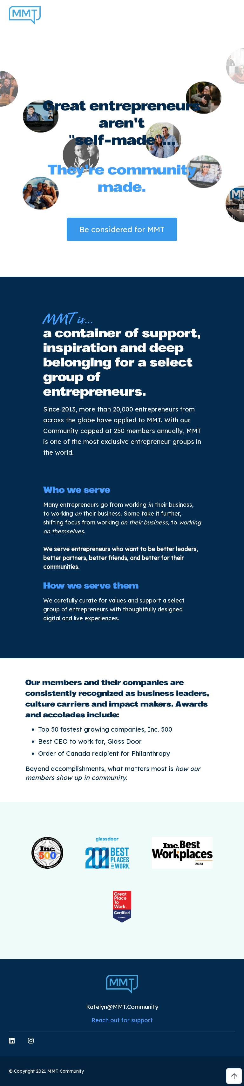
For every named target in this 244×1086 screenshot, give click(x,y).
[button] (233, 15)
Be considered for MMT (122, 229)
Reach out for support (122, 1020)
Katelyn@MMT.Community (122, 1006)
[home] (25, 15)
